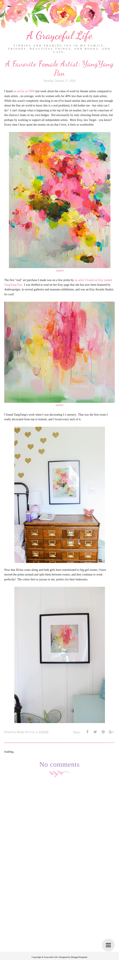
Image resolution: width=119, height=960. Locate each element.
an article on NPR (24, 91)
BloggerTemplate (79, 957)
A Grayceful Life (59, 35)
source (60, 270)
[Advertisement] (59, 922)
